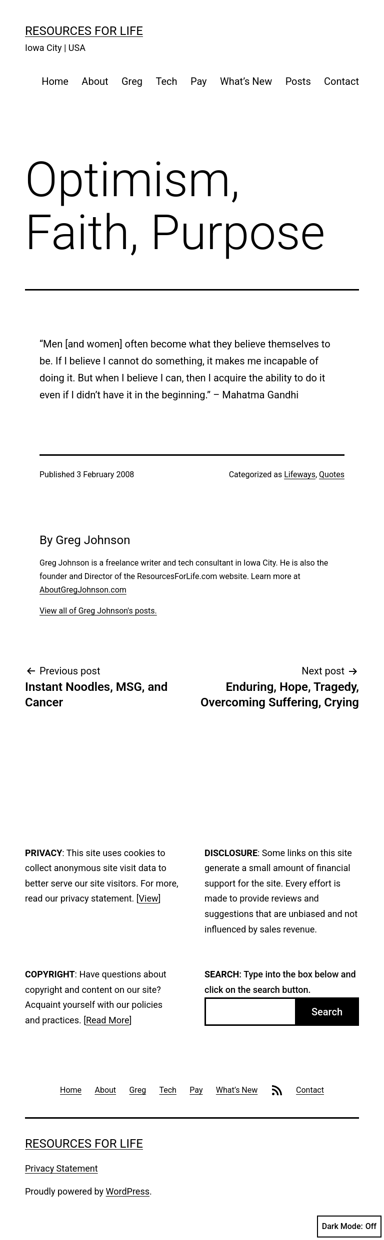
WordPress (128, 1191)
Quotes (331, 474)
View (148, 898)
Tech (166, 81)
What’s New (246, 81)
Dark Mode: (349, 1227)
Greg (132, 81)
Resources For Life (84, 31)
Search (327, 1012)
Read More (108, 1020)
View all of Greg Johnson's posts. (98, 611)
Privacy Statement (61, 1168)
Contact (341, 81)
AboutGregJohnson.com (83, 590)
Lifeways (300, 474)
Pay (198, 81)
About (95, 81)
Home (55, 81)
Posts (298, 81)
